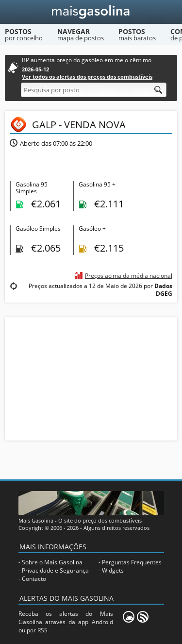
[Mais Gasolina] (91, 12)
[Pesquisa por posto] (93, 90)
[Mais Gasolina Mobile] (128, 617)
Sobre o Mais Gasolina (52, 562)
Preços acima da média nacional (128, 275)
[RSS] (143, 617)
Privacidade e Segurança (55, 570)
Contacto (34, 579)
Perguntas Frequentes (132, 562)
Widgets (113, 570)
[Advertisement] (91, 378)
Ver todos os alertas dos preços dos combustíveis (87, 76)
